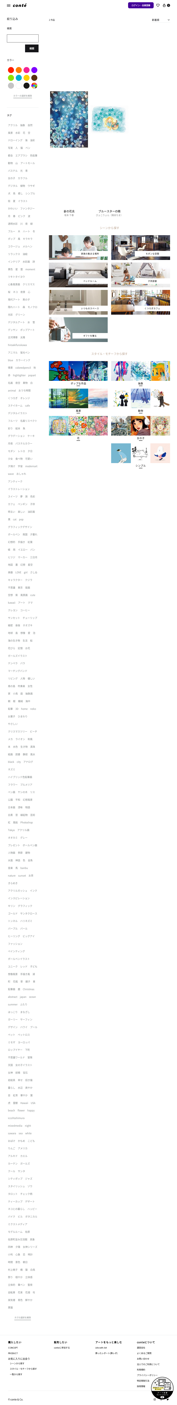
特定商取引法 (143, 1380)
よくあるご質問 (144, 1353)
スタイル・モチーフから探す (23, 1368)
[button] (78, 383)
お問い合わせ (143, 1358)
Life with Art (101, 1347)
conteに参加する (62, 1347)
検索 (31, 48)
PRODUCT (13, 1353)
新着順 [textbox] (155, 19)
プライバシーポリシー (147, 1375)
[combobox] (161, 20)
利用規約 (141, 1369)
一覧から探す (16, 1374)
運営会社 (141, 1347)
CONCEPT (13, 1347)
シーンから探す (17, 1363)
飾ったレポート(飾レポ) (106, 1353)
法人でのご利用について (148, 1364)
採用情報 (141, 1386)
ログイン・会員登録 (141, 5)
